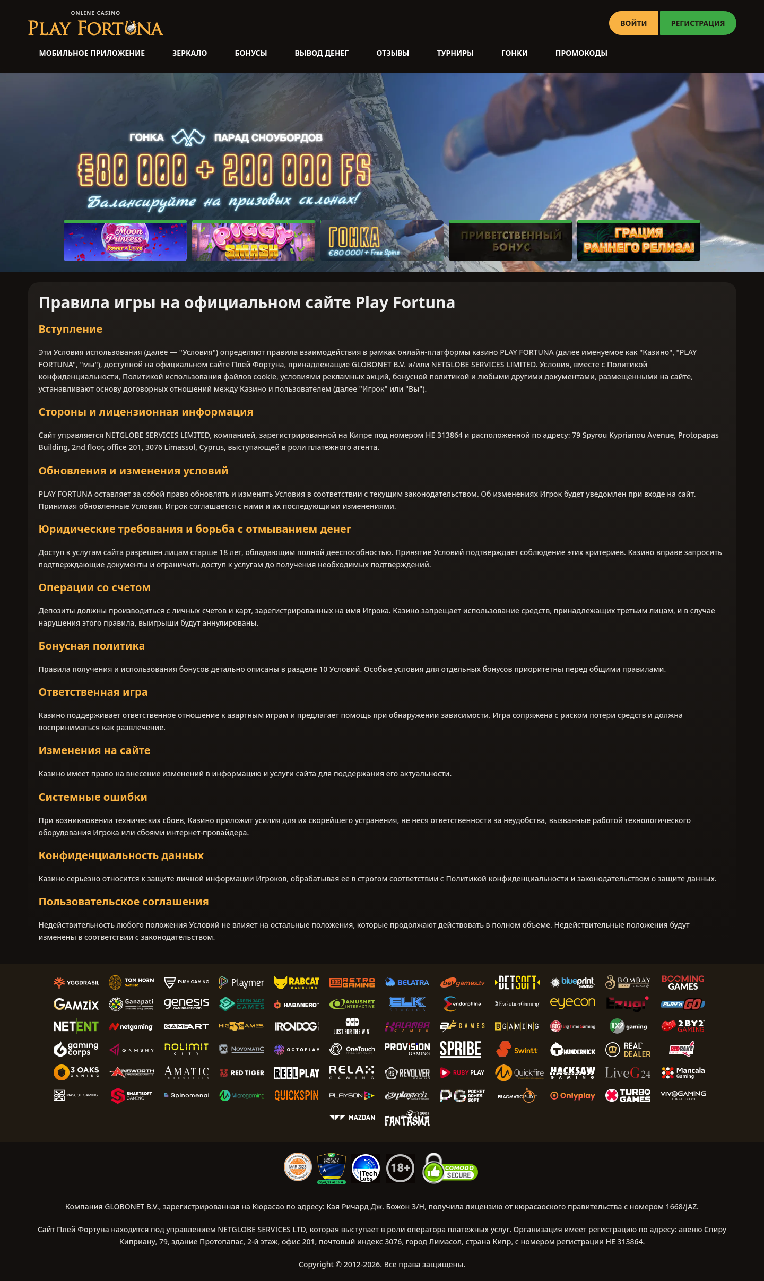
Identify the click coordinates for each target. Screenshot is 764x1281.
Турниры (455, 53)
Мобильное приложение (92, 53)
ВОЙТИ (633, 23)
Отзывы (392, 53)
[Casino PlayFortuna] (95, 23)
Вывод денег (322, 53)
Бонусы (251, 53)
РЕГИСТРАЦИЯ (698, 23)
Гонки (514, 53)
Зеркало (189, 53)
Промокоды (581, 53)
